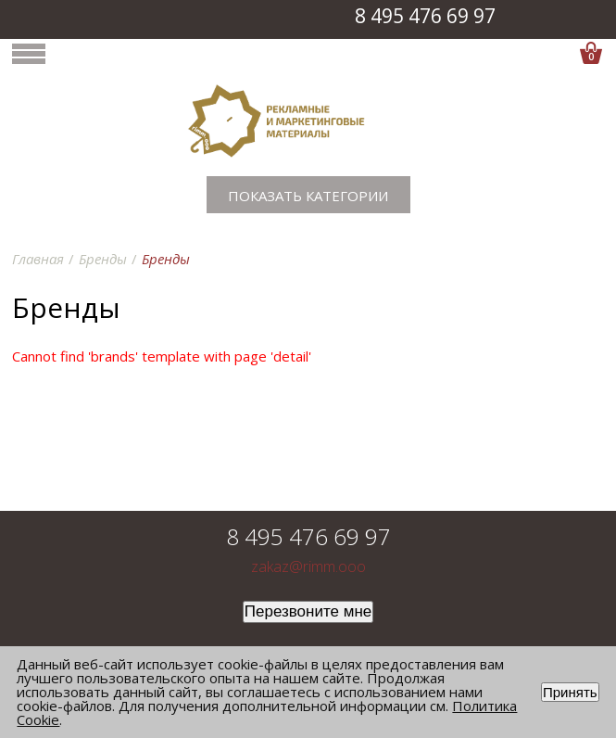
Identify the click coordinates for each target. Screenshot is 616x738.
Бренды (103, 258)
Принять (570, 692)
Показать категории (308, 195)
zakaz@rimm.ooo (308, 567)
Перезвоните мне (308, 611)
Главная (38, 258)
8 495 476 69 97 (425, 16)
